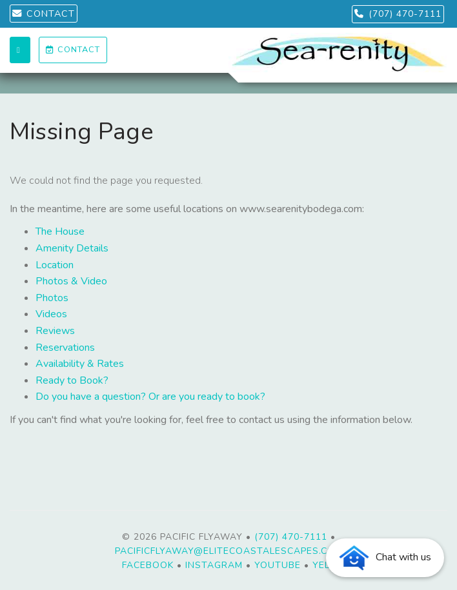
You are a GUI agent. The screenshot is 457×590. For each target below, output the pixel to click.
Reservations (65, 347)
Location (55, 265)
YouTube (277, 565)
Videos (51, 314)
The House (60, 231)
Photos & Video (71, 281)
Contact (73, 49)
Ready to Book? (72, 380)
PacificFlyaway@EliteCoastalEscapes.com (229, 551)
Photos (52, 298)
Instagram (214, 565)
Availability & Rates (80, 364)
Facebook (148, 565)
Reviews (55, 331)
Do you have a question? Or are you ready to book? (150, 396)
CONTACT (43, 13)
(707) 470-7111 (398, 14)
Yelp (324, 565)
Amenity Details (72, 248)
